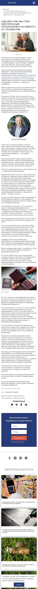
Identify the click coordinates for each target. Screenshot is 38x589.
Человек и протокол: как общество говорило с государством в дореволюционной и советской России (18, 531)
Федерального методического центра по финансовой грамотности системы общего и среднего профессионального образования (18, 76)
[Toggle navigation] (34, 3)
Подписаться (19, 438)
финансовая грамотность (12, 396)
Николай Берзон (16, 79)
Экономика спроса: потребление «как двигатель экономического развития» (18, 502)
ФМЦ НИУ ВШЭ (27, 66)
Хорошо (19, 584)
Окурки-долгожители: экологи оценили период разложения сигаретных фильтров (18, 565)
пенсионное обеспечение (13, 398)
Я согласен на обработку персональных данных (19, 442)
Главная (6, 9)
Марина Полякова (12, 392)
